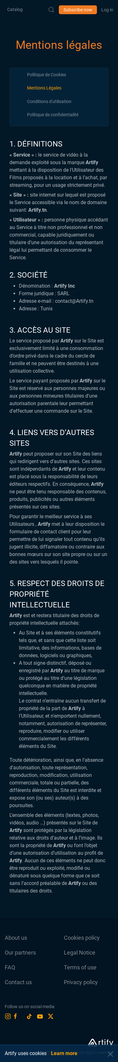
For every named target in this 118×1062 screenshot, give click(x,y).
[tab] (46, 74)
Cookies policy (82, 937)
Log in (107, 9)
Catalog (15, 9)
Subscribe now (78, 9)
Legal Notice (79, 952)
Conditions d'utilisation (49, 101)
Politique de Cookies (46, 74)
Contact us (18, 982)
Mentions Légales (44, 87)
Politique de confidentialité (52, 114)
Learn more (64, 1053)
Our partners (20, 952)
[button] (110, 1054)
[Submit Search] (51, 10)
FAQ (10, 967)
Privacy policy (81, 982)
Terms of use (80, 967)
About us (16, 937)
